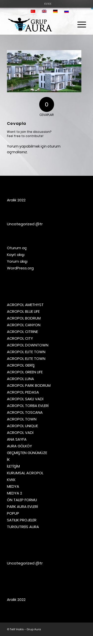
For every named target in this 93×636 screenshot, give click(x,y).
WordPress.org (20, 268)
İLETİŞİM (13, 466)
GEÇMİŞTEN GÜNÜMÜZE (27, 452)
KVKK (47, 4)
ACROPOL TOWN (21, 419)
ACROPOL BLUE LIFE (23, 311)
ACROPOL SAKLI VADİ (25, 398)
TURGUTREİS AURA (23, 526)
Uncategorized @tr (25, 224)
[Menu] (79, 25)
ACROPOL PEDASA (23, 392)
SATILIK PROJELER (21, 520)
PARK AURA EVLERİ (22, 506)
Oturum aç (17, 247)
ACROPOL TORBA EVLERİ (28, 405)
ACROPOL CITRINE (22, 331)
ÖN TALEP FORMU (22, 499)
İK (8, 459)
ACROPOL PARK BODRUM (29, 385)
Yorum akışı (17, 261)
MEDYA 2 (14, 493)
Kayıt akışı (16, 254)
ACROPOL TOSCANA (25, 412)
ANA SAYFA (17, 439)
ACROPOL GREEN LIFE (25, 372)
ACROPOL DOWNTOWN (27, 345)
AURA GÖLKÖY (19, 446)
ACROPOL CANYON (23, 324)
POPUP (13, 513)
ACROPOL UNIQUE (22, 425)
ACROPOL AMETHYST (25, 304)
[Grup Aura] (38, 25)
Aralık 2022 (16, 200)
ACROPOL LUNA (20, 378)
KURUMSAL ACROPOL (25, 473)
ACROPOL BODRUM (24, 318)
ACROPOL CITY (20, 338)
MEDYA (13, 486)
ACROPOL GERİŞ (21, 365)
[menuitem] (48, 3)
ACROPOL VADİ (20, 432)
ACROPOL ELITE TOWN (26, 351)
